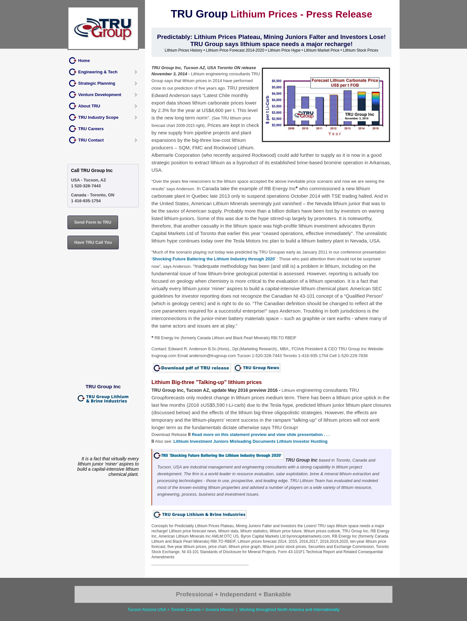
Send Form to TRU (92, 222)
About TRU (89, 106)
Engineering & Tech (97, 71)
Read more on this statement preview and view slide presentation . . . (261, 434)
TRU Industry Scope (98, 117)
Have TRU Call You (93, 242)
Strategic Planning (96, 83)
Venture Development (99, 94)
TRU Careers (91, 128)
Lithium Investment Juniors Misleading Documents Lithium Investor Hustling (251, 441)
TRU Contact (91, 140)
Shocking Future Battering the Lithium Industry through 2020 (213, 258)
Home (84, 60)
